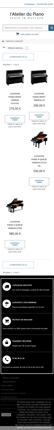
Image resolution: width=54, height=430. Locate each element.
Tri (4, 47)
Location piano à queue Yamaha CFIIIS (15, 225)
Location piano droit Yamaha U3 (39, 97)
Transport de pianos (9, 397)
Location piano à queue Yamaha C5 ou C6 (39, 161)
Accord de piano (7, 389)
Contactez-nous (45, 4)
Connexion (29, 4)
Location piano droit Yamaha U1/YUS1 (15, 98)
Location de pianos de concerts (13, 393)
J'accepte (6, 415)
